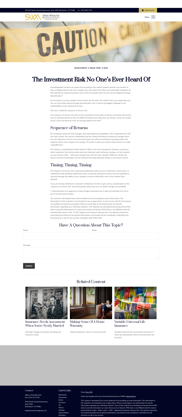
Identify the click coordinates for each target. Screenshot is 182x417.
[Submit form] (29, 258)
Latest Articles (64, 405)
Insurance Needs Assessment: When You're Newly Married (45, 316)
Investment (63, 389)
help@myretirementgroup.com (36, 403)
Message (26, 237)
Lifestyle (62, 402)
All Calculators (64, 410)
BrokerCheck (131, 388)
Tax (60, 397)
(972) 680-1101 (85, 2)
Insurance (62, 395)
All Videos (62, 407)
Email (94, 222)
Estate (61, 392)
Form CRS (88, 384)
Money (61, 400)
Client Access (148, 2)
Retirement (63, 387)
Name (25, 222)
